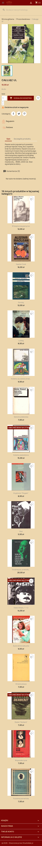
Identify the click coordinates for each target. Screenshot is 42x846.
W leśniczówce (21, 684)
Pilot (21, 531)
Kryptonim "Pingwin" (21, 493)
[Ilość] (4, 98)
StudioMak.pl (28, 843)
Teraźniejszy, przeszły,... (21, 570)
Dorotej (21, 302)
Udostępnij (13, 113)
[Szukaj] (21, 10)
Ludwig (21, 341)
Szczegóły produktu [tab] (22, 139)
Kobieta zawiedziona (21, 455)
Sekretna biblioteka (21, 417)
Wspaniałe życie (21, 760)
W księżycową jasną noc (21, 226)
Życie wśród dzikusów (21, 646)
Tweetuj (19, 113)
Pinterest (24, 113)
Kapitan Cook (21, 264)
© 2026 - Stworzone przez (12, 843)
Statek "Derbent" (21, 722)
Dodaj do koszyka (21, 98)
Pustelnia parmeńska (21, 798)
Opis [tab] (8, 139)
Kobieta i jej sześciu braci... (21, 379)
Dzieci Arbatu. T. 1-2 (21, 608)
